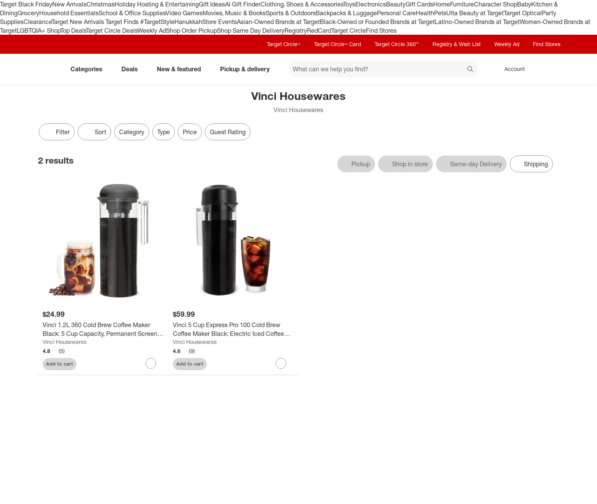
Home (441, 4)
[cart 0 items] (549, 69)
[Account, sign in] (511, 69)
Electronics (370, 4)
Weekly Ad (151, 30)
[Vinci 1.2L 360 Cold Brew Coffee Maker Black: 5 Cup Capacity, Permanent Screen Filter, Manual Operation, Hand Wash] (103, 329)
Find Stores (381, 30)
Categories (89, 69)
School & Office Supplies (132, 13)
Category (131, 132)
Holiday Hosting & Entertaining (157, 4)
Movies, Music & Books (234, 13)
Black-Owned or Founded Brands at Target (377, 22)
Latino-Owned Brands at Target (477, 22)
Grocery (28, 13)
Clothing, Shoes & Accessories (301, 4)
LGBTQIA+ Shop (38, 30)
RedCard (319, 30)
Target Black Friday (26, 4)
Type (163, 132)
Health (425, 13)
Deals (132, 69)
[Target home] (49, 69)
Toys (349, 4)
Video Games (184, 13)
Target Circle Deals (111, 30)
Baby (524, 4)
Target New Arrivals (78, 22)
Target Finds (122, 22)
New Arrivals (69, 4)
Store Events (219, 22)
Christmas (100, 4)
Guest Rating (228, 132)
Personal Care (396, 13)
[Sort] (94, 132)
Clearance (37, 22)
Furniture (462, 4)
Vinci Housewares (64, 342)
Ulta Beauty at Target (475, 13)
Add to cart (59, 364)
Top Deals (73, 30)
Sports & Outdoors (291, 13)
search (470, 70)
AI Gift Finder (242, 4)
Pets (440, 13)
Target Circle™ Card (337, 44)
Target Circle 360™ (397, 44)
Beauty (395, 4)
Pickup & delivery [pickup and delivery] (248, 69)
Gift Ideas (212, 4)
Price (190, 132)
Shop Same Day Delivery (250, 30)
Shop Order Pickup (191, 30)
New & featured (182, 69)
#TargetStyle (157, 22)
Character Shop (495, 4)
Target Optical (523, 13)
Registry (295, 30)
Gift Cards (419, 4)
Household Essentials (69, 13)
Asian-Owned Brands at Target (278, 22)
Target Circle (348, 30)
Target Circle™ (283, 44)
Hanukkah (188, 22)
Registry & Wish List (456, 44)
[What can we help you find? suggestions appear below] (383, 69)
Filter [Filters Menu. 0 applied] (57, 131)
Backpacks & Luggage (346, 13)
